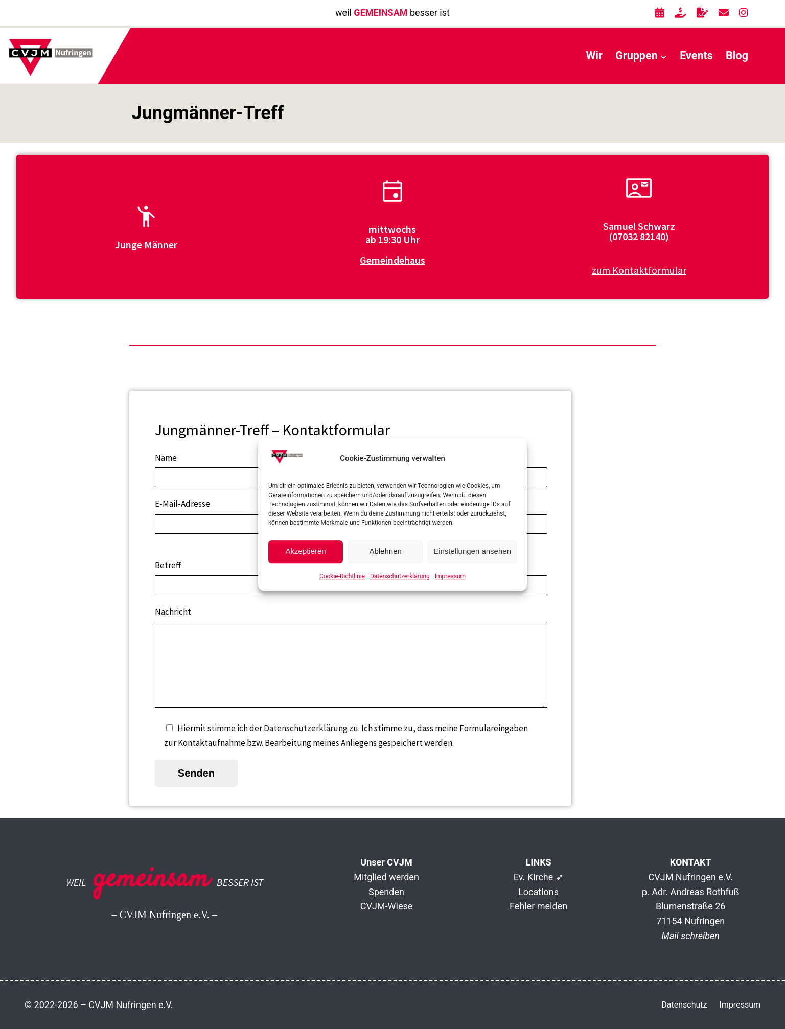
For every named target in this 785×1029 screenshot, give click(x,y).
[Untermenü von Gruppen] (663, 56)
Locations (538, 891)
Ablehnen (385, 551)
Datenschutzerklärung (400, 576)
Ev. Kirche (533, 877)
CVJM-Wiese (386, 906)
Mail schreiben (691, 935)
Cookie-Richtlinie (342, 576)
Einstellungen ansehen (472, 551)
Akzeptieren (305, 551)
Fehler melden (538, 906)
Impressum (450, 576)
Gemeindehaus (392, 259)
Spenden (386, 891)
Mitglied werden (386, 877)
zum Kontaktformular (639, 270)
